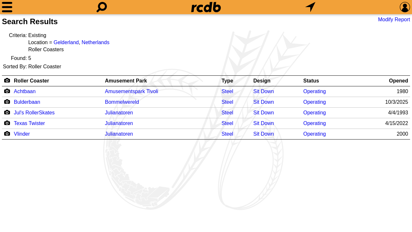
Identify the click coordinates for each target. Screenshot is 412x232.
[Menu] (7, 7)
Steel (227, 91)
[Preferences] (405, 7)
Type (227, 80)
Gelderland (66, 42)
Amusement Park (126, 80)
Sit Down (263, 91)
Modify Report (394, 19)
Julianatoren (119, 112)
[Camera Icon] (7, 91)
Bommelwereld (122, 102)
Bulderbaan (27, 102)
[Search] (102, 7)
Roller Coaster (31, 80)
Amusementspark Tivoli (131, 91)
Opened (398, 80)
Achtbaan (25, 91)
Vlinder (22, 134)
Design (261, 80)
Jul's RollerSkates (34, 112)
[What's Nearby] (310, 7)
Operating (314, 91)
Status (311, 80)
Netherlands (95, 42)
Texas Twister (29, 123)
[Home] (206, 7)
